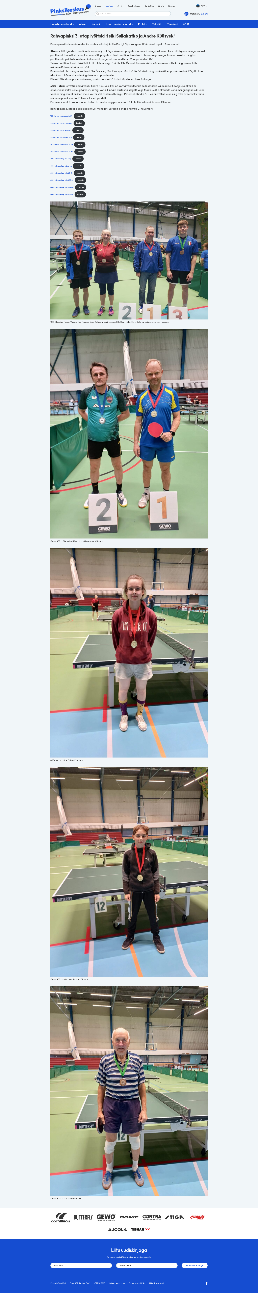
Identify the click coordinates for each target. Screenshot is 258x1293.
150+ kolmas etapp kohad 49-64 (61, 151)
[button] (202, 6)
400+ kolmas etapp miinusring (61, 166)
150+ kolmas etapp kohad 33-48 (61, 144)
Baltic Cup (149, 6)
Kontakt (172, 6)
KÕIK (186, 24)
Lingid (161, 6)
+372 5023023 (99, 1283)
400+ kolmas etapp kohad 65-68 (61, 194)
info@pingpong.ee (117, 1283)
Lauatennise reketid (118, 24)
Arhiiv (121, 6)
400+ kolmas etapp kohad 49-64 (62, 187)
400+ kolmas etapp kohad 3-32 (61, 173)
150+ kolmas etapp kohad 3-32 (61, 137)
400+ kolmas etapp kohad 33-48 (61, 180)
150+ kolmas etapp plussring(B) (61, 123)
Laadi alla (79, 116)
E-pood (98, 6)
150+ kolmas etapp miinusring (60, 130)
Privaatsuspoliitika (137, 1283)
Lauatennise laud (61, 24)
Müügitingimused (156, 1283)
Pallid (141, 24)
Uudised (109, 6)
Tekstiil (156, 24)
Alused (83, 24)
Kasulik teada (134, 6)
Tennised (172, 24)
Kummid (97, 24)
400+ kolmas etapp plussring (60, 159)
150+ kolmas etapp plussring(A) (61, 116)
